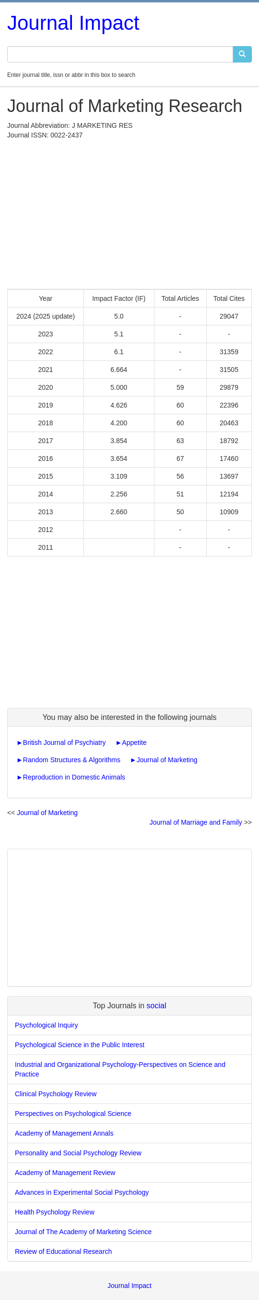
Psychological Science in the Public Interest (79, 1045)
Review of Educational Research (63, 1251)
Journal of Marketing (167, 760)
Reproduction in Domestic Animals (74, 777)
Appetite (134, 742)
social (156, 1006)
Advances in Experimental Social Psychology (82, 1192)
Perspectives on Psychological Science (73, 1113)
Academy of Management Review (65, 1172)
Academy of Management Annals (64, 1133)
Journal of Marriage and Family (196, 822)
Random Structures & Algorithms (71, 760)
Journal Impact (73, 23)
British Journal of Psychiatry (64, 742)
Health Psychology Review (54, 1212)
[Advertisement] (129, 212)
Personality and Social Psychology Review (78, 1153)
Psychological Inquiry (46, 1025)
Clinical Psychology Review (55, 1094)
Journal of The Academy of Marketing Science (83, 1232)
